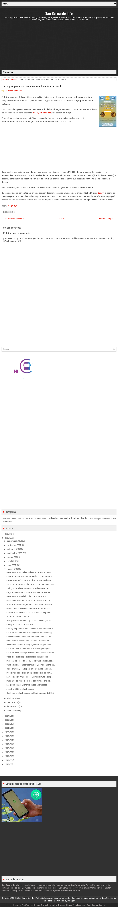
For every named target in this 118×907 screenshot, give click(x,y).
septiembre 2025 (14, 553)
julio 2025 (11, 561)
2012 (7, 764)
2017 (7, 744)
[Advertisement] (59, 45)
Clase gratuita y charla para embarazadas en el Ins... (29, 669)
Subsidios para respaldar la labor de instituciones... (29, 657)
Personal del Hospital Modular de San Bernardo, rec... (29, 661)
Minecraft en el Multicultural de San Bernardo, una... (28, 608)
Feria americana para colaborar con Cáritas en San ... (29, 637)
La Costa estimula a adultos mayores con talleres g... (29, 632)
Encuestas (41, 518)
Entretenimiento (58, 518)
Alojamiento (6, 519)
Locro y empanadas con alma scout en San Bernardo (32, 86)
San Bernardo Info (59, 13)
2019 (7, 736)
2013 (7, 760)
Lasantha (53, 905)
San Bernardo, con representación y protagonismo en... (30, 665)
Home (5, 79)
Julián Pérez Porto (88, 885)
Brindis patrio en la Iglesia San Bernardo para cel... (28, 641)
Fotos (75, 518)
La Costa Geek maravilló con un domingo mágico (28, 649)
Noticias (13, 79)
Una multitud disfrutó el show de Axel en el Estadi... (29, 600)
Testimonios (7, 521)
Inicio (61, 218)
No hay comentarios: (14, 90)
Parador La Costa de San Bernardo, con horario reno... (30, 576)
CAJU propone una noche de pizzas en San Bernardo (30, 584)
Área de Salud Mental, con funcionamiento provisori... (30, 604)
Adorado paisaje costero (17, 616)
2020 (7, 732)
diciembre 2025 (14, 541)
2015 (7, 752)
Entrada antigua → (107, 218)
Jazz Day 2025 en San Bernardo (20, 689)
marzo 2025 (12, 702)
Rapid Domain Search (96, 905)
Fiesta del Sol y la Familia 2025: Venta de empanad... (29, 612)
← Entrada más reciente (13, 218)
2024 (7, 716)
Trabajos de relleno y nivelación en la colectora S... (28, 588)
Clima (13, 519)
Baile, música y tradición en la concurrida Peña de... (28, 681)
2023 (7, 720)
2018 (7, 740)
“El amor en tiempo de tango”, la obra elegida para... (29, 645)
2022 (7, 724)
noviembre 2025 (14, 545)
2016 (7, 748)
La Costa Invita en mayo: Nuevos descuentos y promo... (30, 653)
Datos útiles (30, 518)
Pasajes (97, 519)
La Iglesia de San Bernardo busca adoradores (26, 685)
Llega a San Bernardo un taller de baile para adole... (29, 592)
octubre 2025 (13, 549)
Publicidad (106, 519)
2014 (7, 756)
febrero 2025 (12, 706)
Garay (101, 193)
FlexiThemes (27, 905)
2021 (7, 728)
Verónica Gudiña (69, 885)
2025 (7, 538)
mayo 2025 (12, 569)
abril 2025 (11, 698)
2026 (7, 534)
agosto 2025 (12, 557)
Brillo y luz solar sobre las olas (19, 624)
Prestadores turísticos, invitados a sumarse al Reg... (29, 580)
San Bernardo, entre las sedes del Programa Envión (28, 572)
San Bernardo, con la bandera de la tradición (26, 596)
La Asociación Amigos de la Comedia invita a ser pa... (30, 677)
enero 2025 (12, 710)
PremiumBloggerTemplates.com (71, 905)
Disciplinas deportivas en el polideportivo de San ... (29, 673)
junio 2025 (11, 565)
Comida (20, 519)
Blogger (71, 901)
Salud (113, 518)
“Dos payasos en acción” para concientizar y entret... (29, 620)
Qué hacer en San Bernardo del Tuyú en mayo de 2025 (30, 693)
